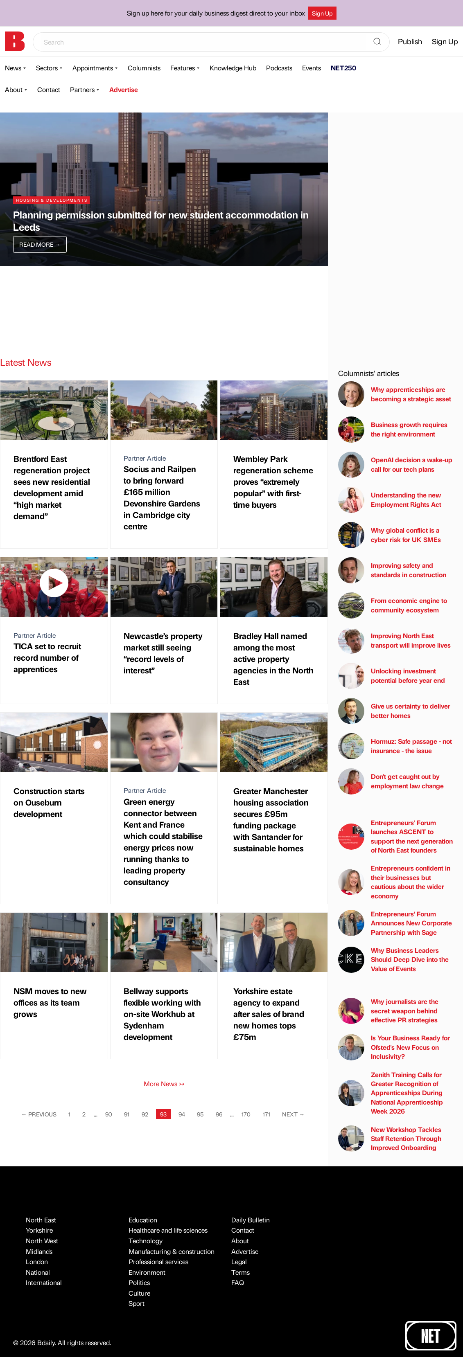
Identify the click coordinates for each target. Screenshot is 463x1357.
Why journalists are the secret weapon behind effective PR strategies (388, 1010)
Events (311, 67)
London (37, 1261)
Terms (240, 1272)
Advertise (123, 89)
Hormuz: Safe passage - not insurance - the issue (395, 746)
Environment (147, 1272)
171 (266, 1114)
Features (182, 67)
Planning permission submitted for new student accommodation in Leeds (161, 220)
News (13, 67)
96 (219, 1114)
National (38, 1272)
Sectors (47, 67)
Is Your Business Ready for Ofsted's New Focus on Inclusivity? (394, 1046)
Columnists (144, 67)
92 (145, 1114)
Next (293, 1114)
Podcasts (279, 67)
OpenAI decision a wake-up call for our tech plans (395, 465)
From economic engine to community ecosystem (392, 605)
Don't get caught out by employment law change (391, 781)
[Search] (377, 42)
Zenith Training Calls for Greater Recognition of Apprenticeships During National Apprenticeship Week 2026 (390, 1093)
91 (126, 1114)
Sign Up (322, 13)
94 (181, 1114)
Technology (146, 1240)
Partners (82, 89)
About (14, 89)
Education (143, 1219)
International (44, 1282)
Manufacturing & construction (172, 1251)
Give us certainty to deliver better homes (394, 711)
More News (164, 1083)
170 (246, 1114)
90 (108, 1114)
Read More (39, 244)
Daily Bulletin (250, 1219)
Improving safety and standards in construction (392, 570)
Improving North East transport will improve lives (394, 641)
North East (41, 1219)
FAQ (237, 1282)
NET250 (343, 67)
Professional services (158, 1261)
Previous (38, 1114)
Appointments (92, 67)
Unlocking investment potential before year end (391, 676)
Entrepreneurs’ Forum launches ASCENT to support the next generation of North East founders (395, 836)
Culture (139, 1293)
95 (200, 1114)
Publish (410, 41)
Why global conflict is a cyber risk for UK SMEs (389, 535)
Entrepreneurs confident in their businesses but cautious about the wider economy (394, 882)
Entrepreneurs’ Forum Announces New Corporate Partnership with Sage (395, 922)
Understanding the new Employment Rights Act (389, 500)
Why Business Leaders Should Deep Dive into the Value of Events (393, 959)
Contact (48, 89)
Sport (137, 1303)
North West (42, 1240)
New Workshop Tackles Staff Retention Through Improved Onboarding (389, 1138)
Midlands (39, 1251)
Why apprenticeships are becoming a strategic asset (394, 394)
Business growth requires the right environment (392, 429)
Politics (139, 1282)
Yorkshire (39, 1230)
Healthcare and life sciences (168, 1230)
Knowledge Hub (233, 67)
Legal (239, 1261)
